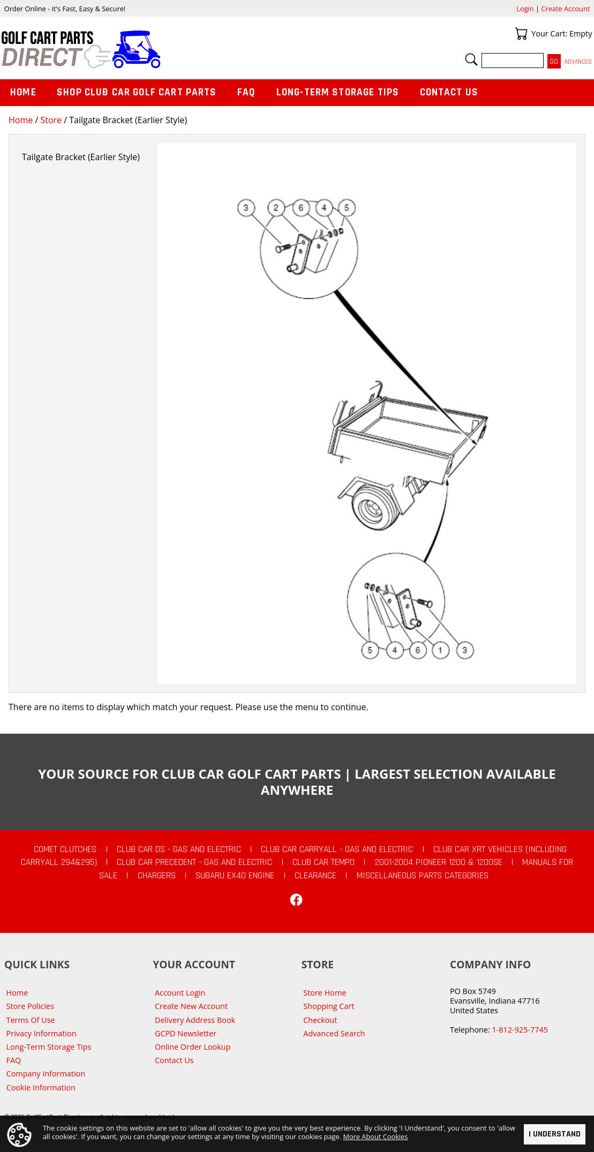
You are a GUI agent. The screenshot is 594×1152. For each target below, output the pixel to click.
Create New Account (191, 1006)
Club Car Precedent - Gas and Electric (194, 862)
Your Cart (521, 33)
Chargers (157, 876)
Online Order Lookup (193, 1047)
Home (21, 120)
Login (524, 8)
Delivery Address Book (195, 1020)
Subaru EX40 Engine (235, 876)
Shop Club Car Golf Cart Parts (136, 92)
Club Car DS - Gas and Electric (179, 849)
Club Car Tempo (323, 862)
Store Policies (30, 1006)
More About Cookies (375, 1136)
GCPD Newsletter (185, 1033)
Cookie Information (41, 1087)
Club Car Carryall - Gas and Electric (337, 849)
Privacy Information (41, 1033)
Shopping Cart (328, 1006)
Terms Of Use (30, 1020)
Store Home (324, 993)
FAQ (246, 92)
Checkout (320, 1020)
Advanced (578, 62)
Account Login (180, 993)
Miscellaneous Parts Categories (422, 876)
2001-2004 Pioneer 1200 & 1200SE (438, 862)
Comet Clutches (65, 849)
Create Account (565, 8)
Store (51, 120)
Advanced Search (334, 1033)
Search (471, 59)
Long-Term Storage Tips (337, 92)
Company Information (45, 1073)
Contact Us (449, 92)
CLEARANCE (315, 876)
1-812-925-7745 (519, 1030)
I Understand (555, 1134)
